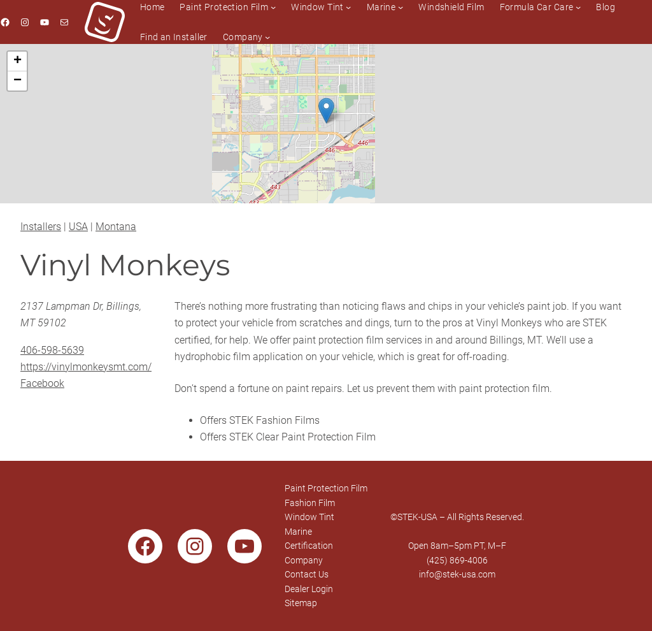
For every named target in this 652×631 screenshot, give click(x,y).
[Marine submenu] (400, 7)
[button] (326, 111)
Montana (116, 227)
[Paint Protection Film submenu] (273, 7)
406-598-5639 (52, 350)
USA (78, 227)
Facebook (42, 383)
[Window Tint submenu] (348, 7)
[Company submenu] (267, 37)
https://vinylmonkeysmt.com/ (86, 367)
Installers (40, 227)
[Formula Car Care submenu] (578, 7)
